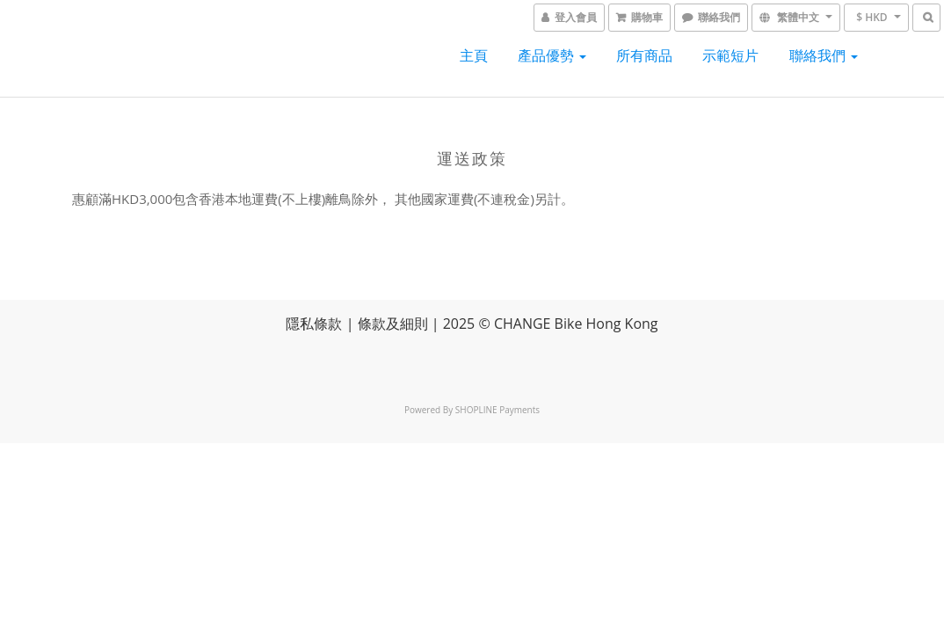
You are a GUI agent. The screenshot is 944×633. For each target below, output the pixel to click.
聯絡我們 (823, 55)
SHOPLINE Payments (497, 410)
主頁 (474, 55)
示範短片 (730, 55)
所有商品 (644, 55)
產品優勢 (552, 55)
